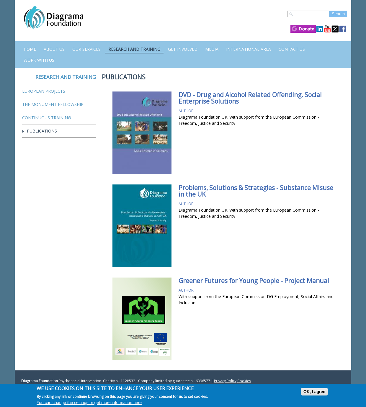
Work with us (39, 60)
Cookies (244, 380)
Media (211, 49)
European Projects (43, 91)
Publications (42, 131)
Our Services (86, 49)
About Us (54, 49)
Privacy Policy (225, 380)
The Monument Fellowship (53, 104)
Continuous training (46, 117)
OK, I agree (314, 391)
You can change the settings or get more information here (89, 402)
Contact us (292, 49)
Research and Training (134, 49)
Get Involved (182, 49)
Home (30, 49)
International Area (248, 49)
